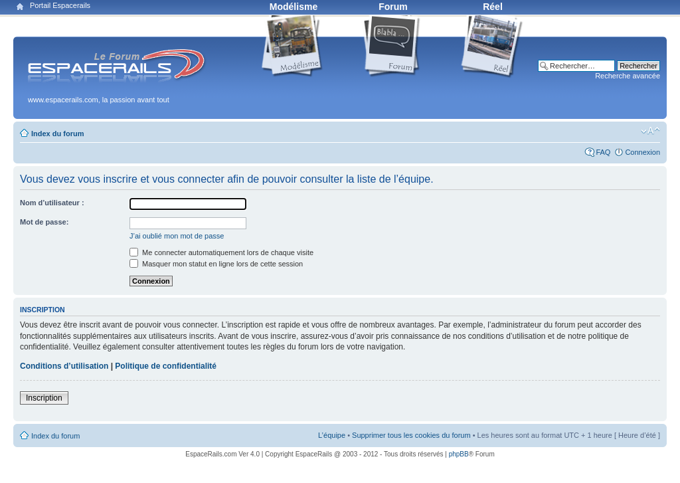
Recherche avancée (627, 76)
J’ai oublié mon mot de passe (176, 236)
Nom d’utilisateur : (52, 203)
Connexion (642, 152)
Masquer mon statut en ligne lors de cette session (216, 264)
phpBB (459, 454)
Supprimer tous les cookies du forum (411, 435)
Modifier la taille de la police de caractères (650, 131)
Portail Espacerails (60, 5)
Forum (393, 6)
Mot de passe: (44, 222)
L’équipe (331, 435)
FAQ (603, 152)
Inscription (44, 398)
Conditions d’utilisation (64, 366)
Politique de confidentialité (165, 366)
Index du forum (57, 134)
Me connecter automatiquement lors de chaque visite (221, 252)
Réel (493, 6)
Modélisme (293, 6)
